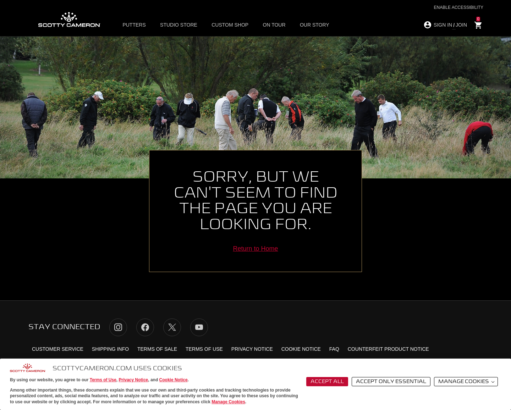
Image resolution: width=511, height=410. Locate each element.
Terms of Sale (157, 349)
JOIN (461, 25)
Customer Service (57, 349)
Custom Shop (229, 25)
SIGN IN (443, 25)
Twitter (172, 327)
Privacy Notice (133, 379)
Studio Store (178, 25)
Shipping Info (110, 349)
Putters (134, 25)
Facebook (145, 327)
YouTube (199, 327)
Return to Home (255, 248)
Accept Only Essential (391, 381)
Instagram (118, 327)
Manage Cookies (228, 401)
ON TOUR (274, 25)
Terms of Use (103, 379)
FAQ (334, 349)
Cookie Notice (173, 379)
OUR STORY (314, 25)
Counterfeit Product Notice (388, 349)
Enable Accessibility (458, 7)
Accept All (327, 381)
